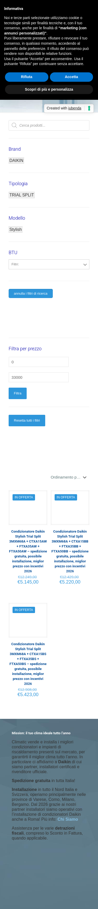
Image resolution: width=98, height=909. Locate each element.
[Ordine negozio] (70, 477)
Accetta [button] (71, 77)
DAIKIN (16, 160)
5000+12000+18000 (49, 275)
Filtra (17, 393)
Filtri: (15, 264)
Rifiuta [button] (26, 77)
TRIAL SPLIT (21, 195)
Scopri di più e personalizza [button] (49, 89)
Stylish (15, 229)
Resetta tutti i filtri (27, 420)
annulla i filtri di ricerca (31, 293)
